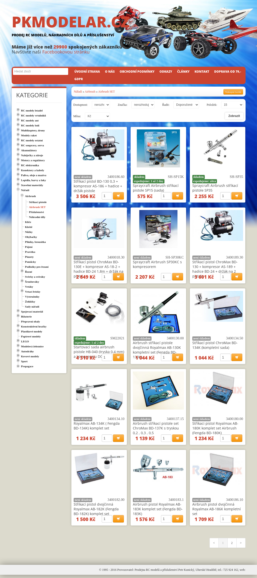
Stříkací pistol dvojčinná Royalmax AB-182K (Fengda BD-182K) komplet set (96, 511)
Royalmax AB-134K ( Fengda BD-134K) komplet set (97, 427)
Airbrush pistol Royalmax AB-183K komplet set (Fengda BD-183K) (158, 511)
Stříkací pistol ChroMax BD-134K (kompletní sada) (215, 346)
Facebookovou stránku (66, 52)
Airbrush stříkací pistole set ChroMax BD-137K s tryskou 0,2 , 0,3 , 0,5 (156, 430)
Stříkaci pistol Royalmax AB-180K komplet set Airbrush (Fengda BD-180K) (215, 430)
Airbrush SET (106, 91)
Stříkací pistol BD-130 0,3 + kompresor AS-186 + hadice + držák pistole (98, 186)
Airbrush (90, 91)
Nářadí (78, 91)
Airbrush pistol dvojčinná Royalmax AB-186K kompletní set (216, 511)
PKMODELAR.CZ (129, 26)
